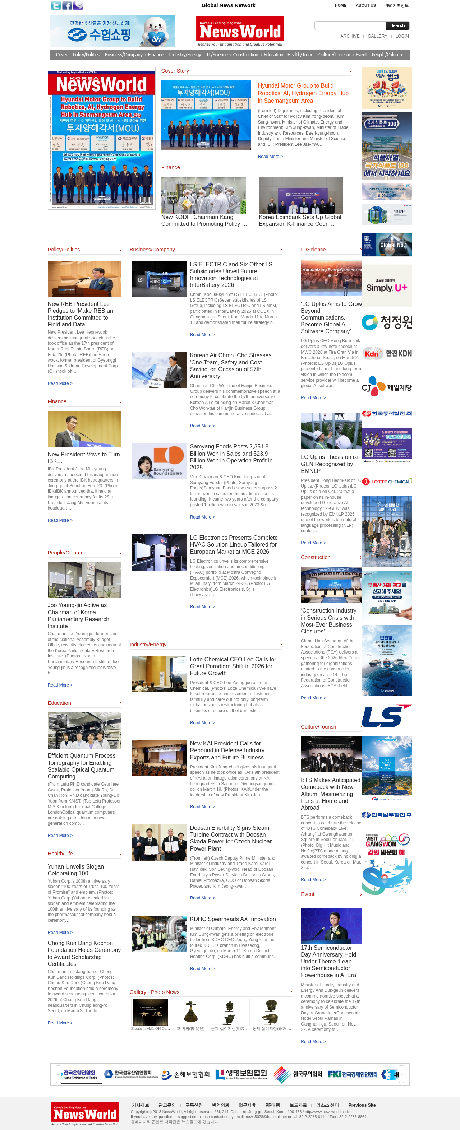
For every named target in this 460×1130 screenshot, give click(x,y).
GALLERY (377, 36)
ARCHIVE (349, 36)
